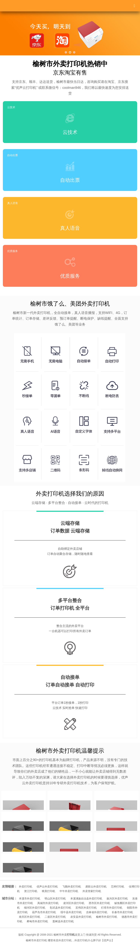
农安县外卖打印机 (81, 916)
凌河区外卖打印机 (73, 903)
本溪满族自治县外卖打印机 (86, 898)
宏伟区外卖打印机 (86, 907)
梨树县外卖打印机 (63, 921)
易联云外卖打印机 (96, 886)
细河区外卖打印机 (34, 907)
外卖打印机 (25, 886)
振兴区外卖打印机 (117, 898)
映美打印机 (48, 891)
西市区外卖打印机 (99, 903)
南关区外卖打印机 (29, 916)
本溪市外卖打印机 (29, 898)
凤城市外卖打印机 (48, 903)
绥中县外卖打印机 (71, 912)
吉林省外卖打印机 (96, 912)
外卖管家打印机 (92, 891)
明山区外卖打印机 (55, 898)
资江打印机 (30, 891)
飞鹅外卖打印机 (71, 886)
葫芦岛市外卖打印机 (44, 912)
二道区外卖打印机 (55, 916)
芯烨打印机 (117, 886)
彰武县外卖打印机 (60, 907)
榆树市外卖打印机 (106, 916)
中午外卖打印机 (69, 891)
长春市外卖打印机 (122, 912)
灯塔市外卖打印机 (111, 907)
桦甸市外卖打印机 (37, 921)
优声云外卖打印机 (47, 886)
